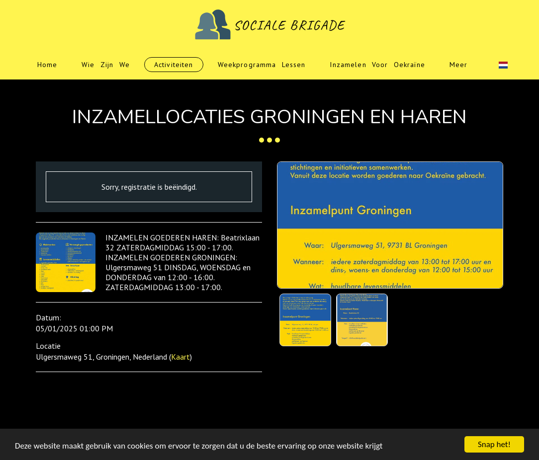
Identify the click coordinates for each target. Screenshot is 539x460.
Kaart (180, 357)
